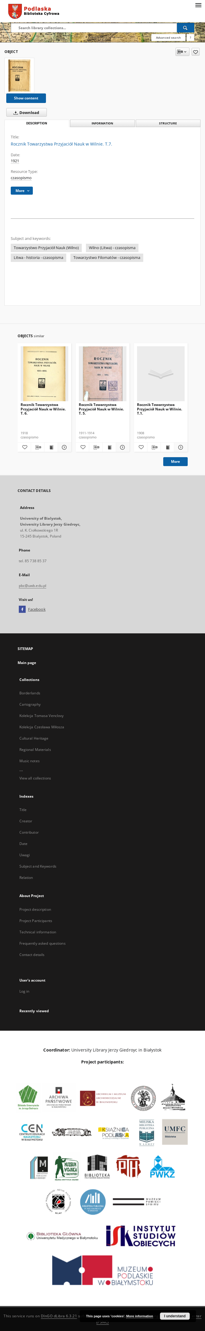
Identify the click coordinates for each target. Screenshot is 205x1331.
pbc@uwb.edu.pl (33, 585)
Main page (27, 662)
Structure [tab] (168, 123)
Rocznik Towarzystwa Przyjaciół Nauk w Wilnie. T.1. (159, 408)
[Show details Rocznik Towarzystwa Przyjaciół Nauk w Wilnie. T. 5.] (121, 447)
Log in (24, 991)
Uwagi (24, 854)
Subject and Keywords (37, 866)
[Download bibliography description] (37, 447)
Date (23, 843)
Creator (26, 821)
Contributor (29, 832)
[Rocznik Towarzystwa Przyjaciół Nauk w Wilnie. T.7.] (19, 76)
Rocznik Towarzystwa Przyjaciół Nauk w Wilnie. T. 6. (43, 408)
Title (23, 809)
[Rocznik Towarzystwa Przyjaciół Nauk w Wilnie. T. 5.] (102, 374)
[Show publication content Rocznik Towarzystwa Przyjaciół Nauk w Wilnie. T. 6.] (51, 447)
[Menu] (198, 5)
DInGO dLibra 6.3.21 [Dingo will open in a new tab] (59, 1315)
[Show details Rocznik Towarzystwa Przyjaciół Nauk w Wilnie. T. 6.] (63, 447)
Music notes (29, 760)
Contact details (32, 954)
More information (139, 1316)
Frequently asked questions (42, 943)
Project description (35, 909)
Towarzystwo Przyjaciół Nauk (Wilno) (46, 247)
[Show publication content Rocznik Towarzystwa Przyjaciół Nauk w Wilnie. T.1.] (167, 447)
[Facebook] (22, 609)
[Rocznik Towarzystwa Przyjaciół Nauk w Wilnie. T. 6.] (44, 374)
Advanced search (168, 37)
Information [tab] (102, 123)
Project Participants (35, 920)
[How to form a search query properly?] (190, 37)
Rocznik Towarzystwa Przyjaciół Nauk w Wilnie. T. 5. (101, 408)
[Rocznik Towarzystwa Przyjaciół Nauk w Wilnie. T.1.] (160, 374)
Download (25, 112)
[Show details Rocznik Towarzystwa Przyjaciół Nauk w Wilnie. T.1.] (179, 447)
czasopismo (21, 177)
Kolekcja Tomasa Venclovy (41, 715)
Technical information (37, 932)
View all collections (35, 778)
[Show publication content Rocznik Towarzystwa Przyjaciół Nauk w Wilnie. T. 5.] (109, 447)
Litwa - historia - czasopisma (38, 257)
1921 (15, 160)
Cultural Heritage (34, 738)
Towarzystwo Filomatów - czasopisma (106, 257)
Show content (26, 98)
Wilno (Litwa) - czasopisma (112, 247)
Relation (26, 877)
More (175, 461)
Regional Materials (35, 749)
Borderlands (29, 693)
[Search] (185, 27)
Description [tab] (36, 123)
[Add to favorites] (196, 52)
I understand (175, 1316)
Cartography (30, 704)
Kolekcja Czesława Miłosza (41, 726)
